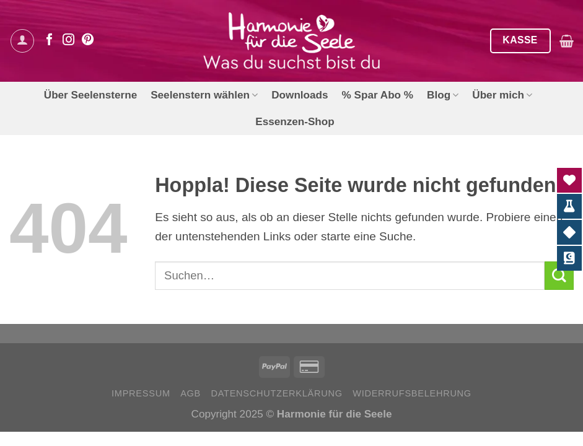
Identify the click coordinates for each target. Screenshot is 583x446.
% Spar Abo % (377, 95)
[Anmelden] (22, 41)
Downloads (299, 95)
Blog (442, 95)
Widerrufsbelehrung (412, 393)
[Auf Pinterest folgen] (88, 40)
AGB (190, 393)
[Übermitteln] (559, 275)
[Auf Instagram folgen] (68, 40)
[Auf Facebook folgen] (49, 40)
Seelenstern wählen (204, 95)
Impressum (141, 393)
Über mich (502, 95)
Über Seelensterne (90, 95)
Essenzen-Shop (295, 121)
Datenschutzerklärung (276, 393)
